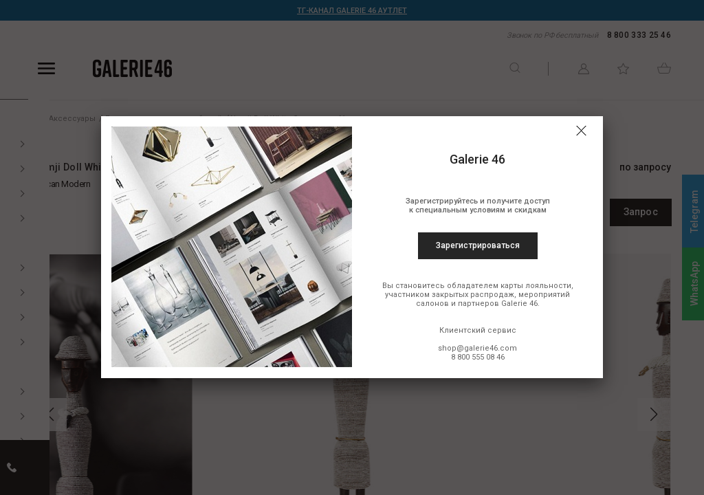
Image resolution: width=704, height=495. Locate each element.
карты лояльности (535, 285)
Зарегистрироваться (478, 245)
